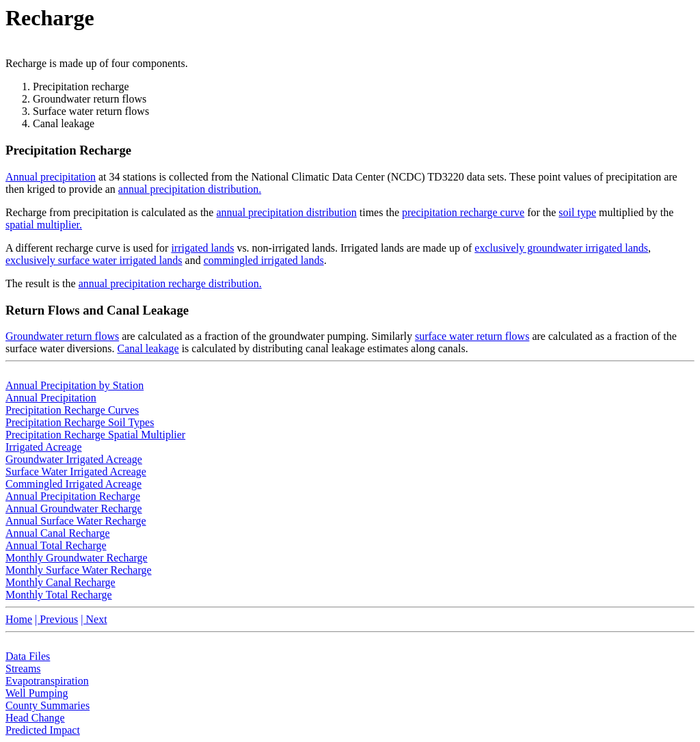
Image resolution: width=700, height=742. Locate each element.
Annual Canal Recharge (57, 533)
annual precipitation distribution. (189, 189)
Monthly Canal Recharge (60, 582)
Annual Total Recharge (56, 545)
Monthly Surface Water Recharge (78, 570)
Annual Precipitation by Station (74, 385)
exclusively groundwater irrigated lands (561, 248)
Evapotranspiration (47, 681)
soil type (577, 212)
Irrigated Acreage (43, 447)
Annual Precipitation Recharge (72, 496)
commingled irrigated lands (264, 260)
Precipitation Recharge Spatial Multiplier (95, 434)
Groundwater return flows (62, 336)
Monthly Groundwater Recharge (76, 558)
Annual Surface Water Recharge (75, 521)
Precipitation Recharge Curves (72, 410)
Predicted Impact (42, 730)
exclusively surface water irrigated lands (94, 260)
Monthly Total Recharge (58, 594)
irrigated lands (202, 248)
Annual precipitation (50, 177)
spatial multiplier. (43, 224)
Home (18, 619)
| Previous (56, 619)
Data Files (27, 656)
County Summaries (47, 705)
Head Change (35, 718)
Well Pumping (36, 693)
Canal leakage (148, 348)
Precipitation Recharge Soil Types (79, 422)
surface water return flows (472, 336)
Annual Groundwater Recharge (73, 508)
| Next (94, 619)
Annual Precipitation (50, 397)
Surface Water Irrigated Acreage (75, 471)
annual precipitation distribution (286, 212)
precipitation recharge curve (463, 212)
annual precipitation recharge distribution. (170, 283)
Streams (23, 668)
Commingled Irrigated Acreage (73, 484)
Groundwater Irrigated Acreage (73, 459)
